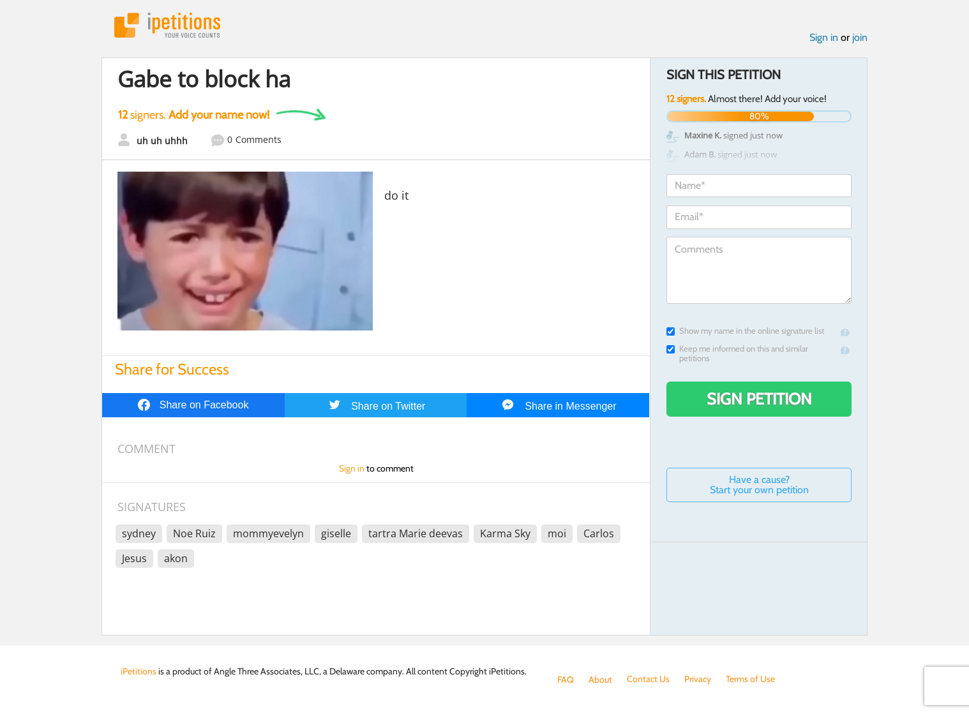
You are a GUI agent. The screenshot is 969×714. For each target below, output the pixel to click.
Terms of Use (750, 679)
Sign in (823, 37)
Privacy (697, 679)
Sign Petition (759, 398)
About (600, 679)
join (860, 37)
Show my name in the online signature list (745, 331)
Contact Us (648, 679)
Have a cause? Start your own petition (759, 484)
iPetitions (167, 25)
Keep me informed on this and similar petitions (737, 353)
